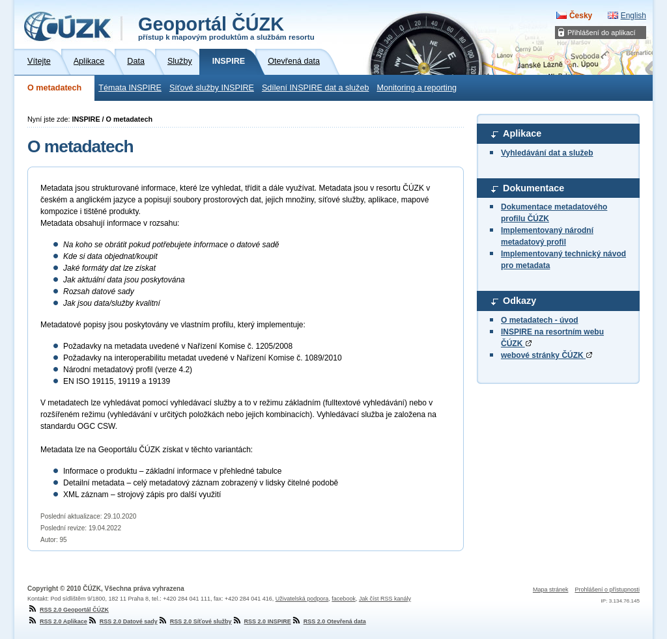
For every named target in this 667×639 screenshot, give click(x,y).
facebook (344, 598)
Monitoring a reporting (416, 87)
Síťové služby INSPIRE (211, 87)
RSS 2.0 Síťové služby (195, 621)
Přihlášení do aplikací (601, 32)
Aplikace (522, 133)
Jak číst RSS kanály (385, 598)
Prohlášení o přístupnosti (607, 589)
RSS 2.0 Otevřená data (328, 621)
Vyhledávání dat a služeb (547, 152)
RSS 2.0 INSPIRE (261, 621)
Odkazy (519, 300)
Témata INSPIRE (130, 87)
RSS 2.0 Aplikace (57, 621)
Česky (580, 15)
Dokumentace (533, 188)
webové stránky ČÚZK (546, 355)
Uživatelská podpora (302, 598)
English (633, 15)
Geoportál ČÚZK (226, 27)
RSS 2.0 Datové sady (122, 621)
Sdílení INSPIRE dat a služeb (315, 87)
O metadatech (54, 87)
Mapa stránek (551, 589)
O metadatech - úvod (539, 320)
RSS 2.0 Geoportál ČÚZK (68, 609)
